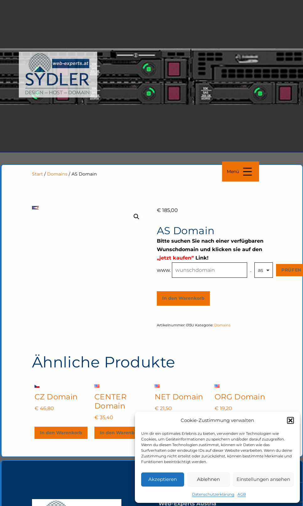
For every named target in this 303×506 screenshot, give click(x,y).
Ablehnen (208, 479)
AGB (241, 494)
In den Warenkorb (183, 298)
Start (37, 174)
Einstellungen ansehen (263, 479)
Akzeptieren (162, 479)
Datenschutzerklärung (213, 494)
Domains (57, 174)
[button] (290, 420)
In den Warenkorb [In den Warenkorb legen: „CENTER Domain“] (121, 432)
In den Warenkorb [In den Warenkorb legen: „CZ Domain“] (61, 432)
